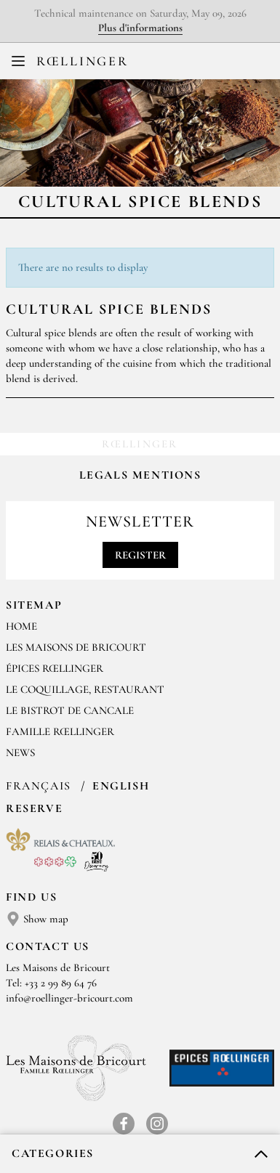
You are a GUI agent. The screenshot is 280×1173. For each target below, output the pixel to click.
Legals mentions (140, 475)
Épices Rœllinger (54, 668)
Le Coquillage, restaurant (85, 689)
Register (140, 554)
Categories (53, 1153)
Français (40, 786)
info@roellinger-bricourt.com (69, 997)
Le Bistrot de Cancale (70, 710)
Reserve (34, 808)
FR (130, 64)
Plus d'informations (140, 27)
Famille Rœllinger (60, 731)
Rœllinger (82, 61)
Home (21, 626)
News (20, 752)
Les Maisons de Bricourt (76, 647)
